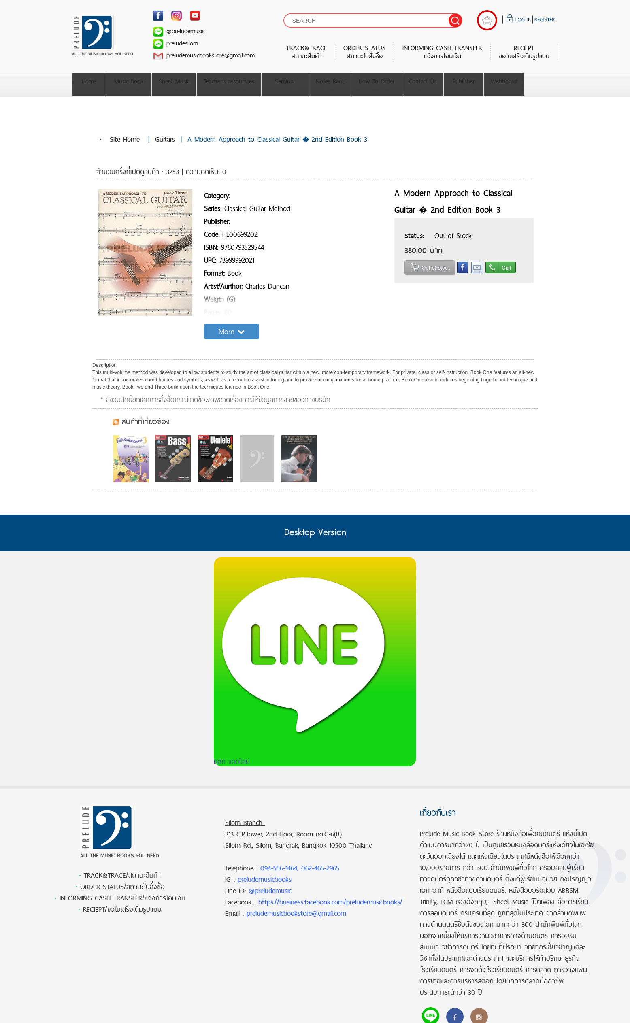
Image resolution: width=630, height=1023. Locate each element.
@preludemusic (178, 31)
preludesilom (175, 43)
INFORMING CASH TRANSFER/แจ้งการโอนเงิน (122, 898)
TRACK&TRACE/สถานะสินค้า (122, 875)
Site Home (125, 139)
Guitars (165, 139)
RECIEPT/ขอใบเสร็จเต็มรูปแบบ (122, 909)
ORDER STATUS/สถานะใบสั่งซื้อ (122, 886)
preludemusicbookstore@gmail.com (204, 55)
